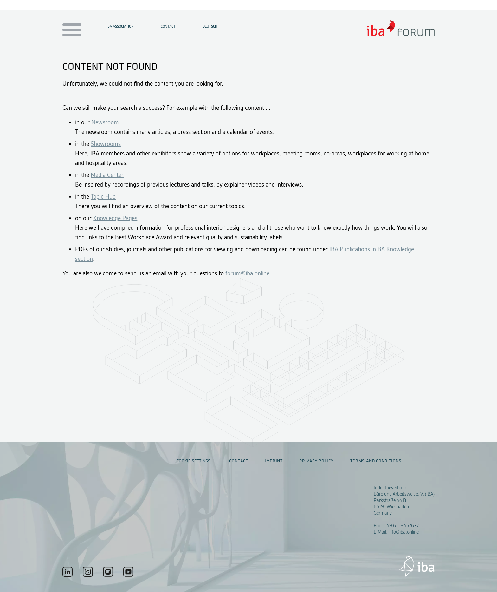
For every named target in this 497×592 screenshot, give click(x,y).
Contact (168, 26)
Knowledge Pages (115, 218)
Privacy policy (316, 461)
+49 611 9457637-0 (403, 526)
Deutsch (210, 26)
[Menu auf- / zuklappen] (70, 30)
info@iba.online (403, 532)
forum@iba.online (247, 273)
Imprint (273, 461)
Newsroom (105, 122)
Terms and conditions (376, 461)
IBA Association (120, 26)
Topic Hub (103, 196)
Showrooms (106, 144)
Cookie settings (193, 461)
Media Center (107, 175)
